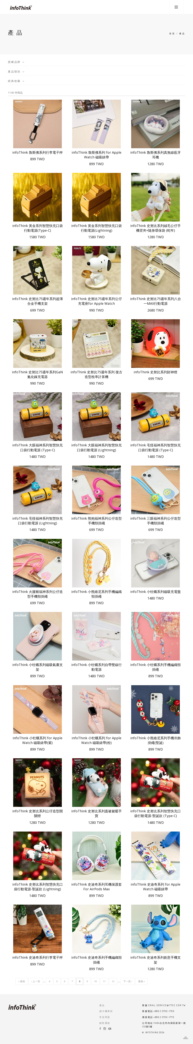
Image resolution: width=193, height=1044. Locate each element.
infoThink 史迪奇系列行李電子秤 (37, 957)
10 (95, 982)
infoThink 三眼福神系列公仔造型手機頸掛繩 (155, 520)
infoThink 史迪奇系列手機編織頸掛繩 (96, 959)
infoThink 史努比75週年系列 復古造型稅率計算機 (96, 374)
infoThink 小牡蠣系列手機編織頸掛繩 (155, 667)
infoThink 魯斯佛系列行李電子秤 (37, 152)
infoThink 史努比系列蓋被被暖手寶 (96, 813)
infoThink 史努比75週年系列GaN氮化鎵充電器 (37, 374)
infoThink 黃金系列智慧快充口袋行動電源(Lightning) (96, 228)
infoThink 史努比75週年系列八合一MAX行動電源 (155, 301)
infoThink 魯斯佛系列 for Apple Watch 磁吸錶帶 (96, 154)
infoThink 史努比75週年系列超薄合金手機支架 (37, 301)
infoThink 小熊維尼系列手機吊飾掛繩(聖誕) (155, 740)
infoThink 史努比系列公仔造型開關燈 (37, 813)
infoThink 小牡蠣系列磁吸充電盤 (155, 591)
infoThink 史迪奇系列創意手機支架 (155, 959)
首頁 (172, 33)
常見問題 (104, 1017)
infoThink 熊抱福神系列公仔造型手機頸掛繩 (96, 520)
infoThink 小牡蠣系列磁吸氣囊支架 (37, 667)
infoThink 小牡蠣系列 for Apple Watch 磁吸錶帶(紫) (37, 740)
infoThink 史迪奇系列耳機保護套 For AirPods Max (96, 886)
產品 (102, 1005)
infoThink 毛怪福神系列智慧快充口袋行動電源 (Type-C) (155, 447)
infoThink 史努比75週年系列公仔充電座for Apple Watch (96, 301)
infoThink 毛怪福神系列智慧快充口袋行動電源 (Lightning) (37, 520)
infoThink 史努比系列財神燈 (155, 372)
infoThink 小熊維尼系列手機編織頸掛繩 (96, 594)
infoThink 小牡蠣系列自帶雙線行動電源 (96, 667)
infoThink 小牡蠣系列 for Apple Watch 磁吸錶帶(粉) (96, 740)
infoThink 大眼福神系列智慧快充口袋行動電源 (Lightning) (96, 447)
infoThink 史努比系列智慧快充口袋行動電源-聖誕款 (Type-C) (155, 813)
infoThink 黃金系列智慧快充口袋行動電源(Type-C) (37, 228)
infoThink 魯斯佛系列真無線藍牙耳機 (155, 154)
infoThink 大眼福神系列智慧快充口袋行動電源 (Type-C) (37, 447)
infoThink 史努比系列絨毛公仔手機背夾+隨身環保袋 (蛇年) (155, 228)
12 (113, 982)
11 (104, 982)
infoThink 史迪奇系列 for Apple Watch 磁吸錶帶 (155, 886)
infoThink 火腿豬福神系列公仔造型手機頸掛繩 (37, 594)
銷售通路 (104, 1023)
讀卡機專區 (106, 1011)
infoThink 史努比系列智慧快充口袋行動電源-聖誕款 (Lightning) (37, 886)
